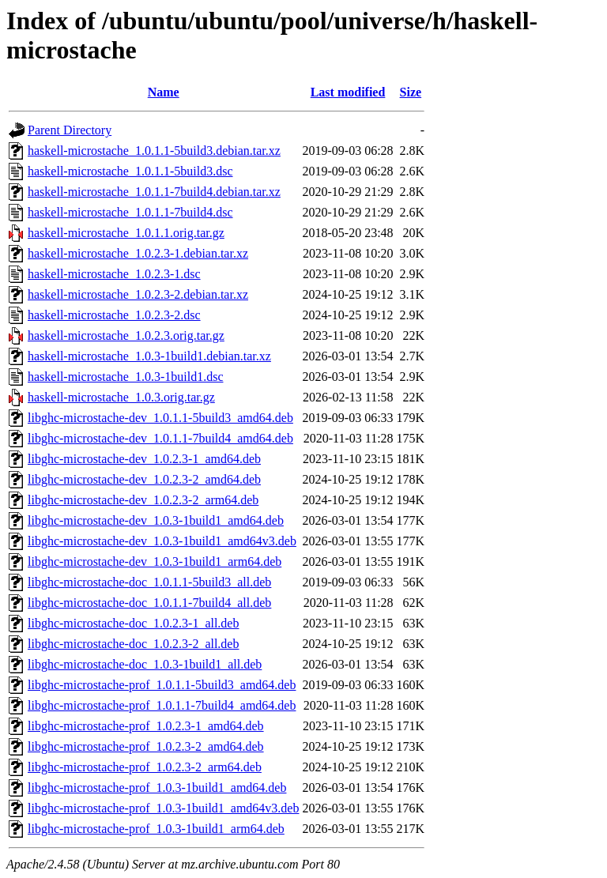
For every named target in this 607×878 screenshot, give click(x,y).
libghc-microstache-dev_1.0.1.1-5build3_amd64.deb (160, 417)
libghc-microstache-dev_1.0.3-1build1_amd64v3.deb (162, 541)
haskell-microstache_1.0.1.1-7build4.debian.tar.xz (154, 191)
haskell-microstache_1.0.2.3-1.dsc (114, 274)
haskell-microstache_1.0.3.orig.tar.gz (121, 397)
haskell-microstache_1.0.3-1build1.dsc (126, 376)
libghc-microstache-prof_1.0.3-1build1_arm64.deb (156, 828)
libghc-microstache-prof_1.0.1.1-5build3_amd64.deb (162, 684)
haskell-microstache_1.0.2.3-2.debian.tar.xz (138, 294)
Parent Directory (69, 130)
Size (411, 92)
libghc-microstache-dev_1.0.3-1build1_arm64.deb (154, 561)
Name (163, 92)
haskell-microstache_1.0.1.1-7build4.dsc (130, 212)
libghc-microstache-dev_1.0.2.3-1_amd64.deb (144, 458)
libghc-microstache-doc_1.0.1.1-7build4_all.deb (149, 602)
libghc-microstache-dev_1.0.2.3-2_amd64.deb (144, 479)
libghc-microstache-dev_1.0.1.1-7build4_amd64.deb (160, 438)
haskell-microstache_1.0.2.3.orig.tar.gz (126, 335)
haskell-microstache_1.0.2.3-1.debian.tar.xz (138, 253)
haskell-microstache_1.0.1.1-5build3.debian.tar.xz (154, 150)
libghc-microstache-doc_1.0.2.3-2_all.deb (133, 643)
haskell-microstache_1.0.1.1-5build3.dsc (130, 171)
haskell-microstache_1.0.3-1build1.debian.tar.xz (149, 356)
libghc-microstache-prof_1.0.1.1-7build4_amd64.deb (162, 705)
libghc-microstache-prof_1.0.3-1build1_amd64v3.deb (163, 808)
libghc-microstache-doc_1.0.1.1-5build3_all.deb (149, 582)
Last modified (348, 92)
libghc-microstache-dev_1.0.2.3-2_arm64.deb (143, 500)
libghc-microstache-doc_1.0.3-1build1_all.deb (145, 664)
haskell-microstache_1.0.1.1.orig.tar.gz (126, 232)
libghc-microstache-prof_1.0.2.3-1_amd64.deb (146, 726)
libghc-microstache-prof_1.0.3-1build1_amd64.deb (157, 787)
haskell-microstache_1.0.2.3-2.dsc (114, 315)
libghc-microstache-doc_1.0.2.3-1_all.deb (133, 623)
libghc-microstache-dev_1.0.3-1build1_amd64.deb (156, 520)
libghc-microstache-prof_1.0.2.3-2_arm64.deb (145, 767)
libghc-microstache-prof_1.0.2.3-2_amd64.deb (146, 746)
